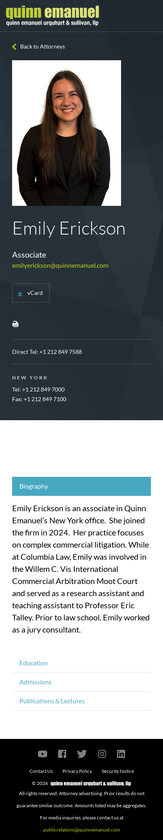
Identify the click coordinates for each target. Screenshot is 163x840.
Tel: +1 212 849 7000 (38, 389)
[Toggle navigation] (149, 15)
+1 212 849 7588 (61, 351)
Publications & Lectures (52, 701)
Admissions (35, 682)
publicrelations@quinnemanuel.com (81, 830)
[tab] (81, 486)
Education (33, 662)
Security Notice (118, 771)
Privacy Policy (77, 771)
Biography (33, 486)
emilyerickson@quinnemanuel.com (60, 265)
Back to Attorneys (42, 46)
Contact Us (41, 771)
